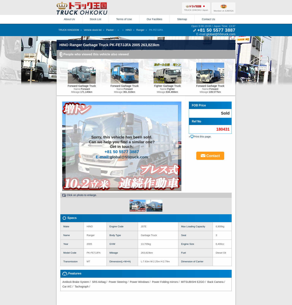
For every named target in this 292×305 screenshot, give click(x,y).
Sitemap (182, 19)
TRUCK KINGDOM (68, 30)
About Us (69, 19)
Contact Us (208, 19)
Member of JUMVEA (224, 8)
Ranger (140, 30)
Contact (210, 156)
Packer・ (111, 30)
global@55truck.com (220, 34)
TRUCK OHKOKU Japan (196, 8)
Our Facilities (154, 19)
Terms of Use (124, 19)
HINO (129, 30)
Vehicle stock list (92, 30)
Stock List (95, 19)
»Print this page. (200, 136)
